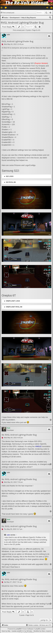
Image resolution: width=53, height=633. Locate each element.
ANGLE (38, 446)
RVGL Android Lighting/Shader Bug (22, 22)
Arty (9, 631)
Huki (8, 428)
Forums (6, 8)
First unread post (8, 12)
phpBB (18, 629)
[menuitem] (50, 17)
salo (8, 34)
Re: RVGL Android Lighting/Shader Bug (19, 435)
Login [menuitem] (47, 8)
